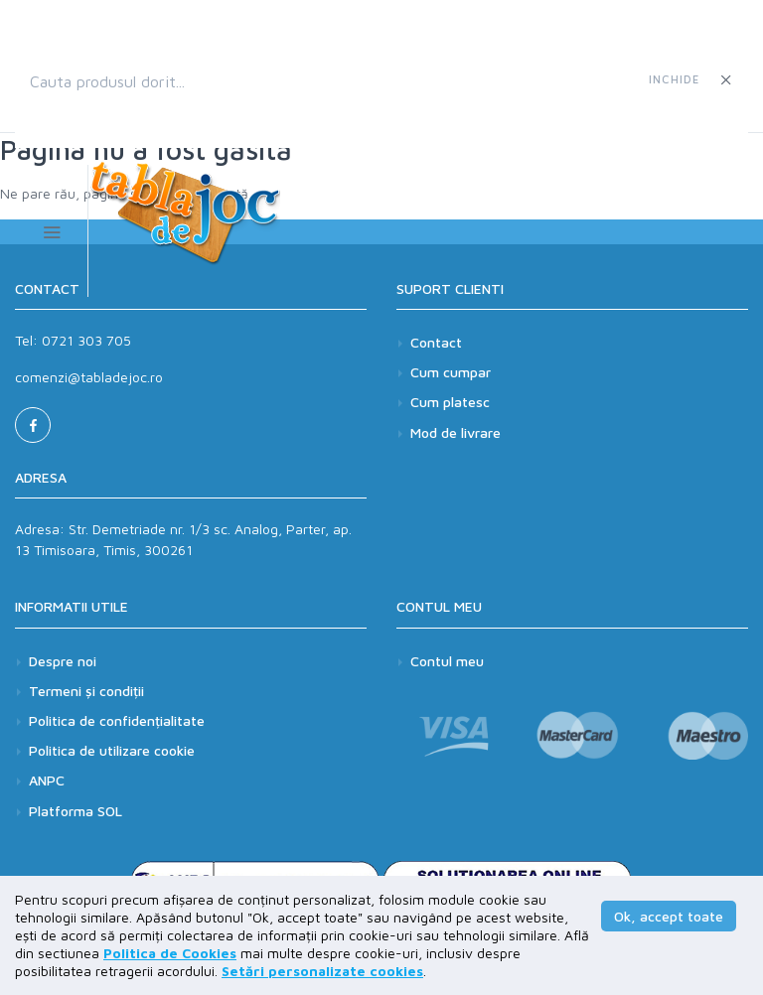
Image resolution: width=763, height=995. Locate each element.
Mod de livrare (455, 432)
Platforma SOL (75, 811)
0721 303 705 (86, 340)
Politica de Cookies (169, 952)
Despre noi (62, 661)
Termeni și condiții (86, 691)
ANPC (47, 782)
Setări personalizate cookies (322, 970)
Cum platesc (450, 401)
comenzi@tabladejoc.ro (89, 376)
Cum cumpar (450, 371)
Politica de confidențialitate (117, 721)
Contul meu (447, 661)
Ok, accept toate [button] (668, 916)
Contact (436, 342)
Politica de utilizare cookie (112, 752)
